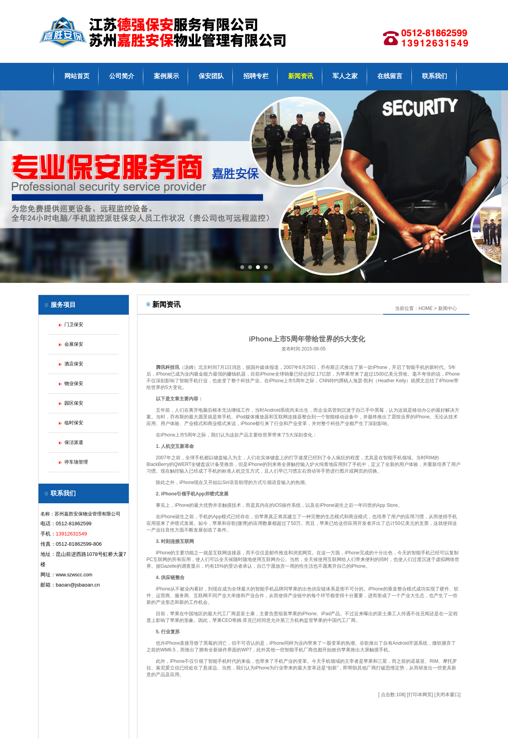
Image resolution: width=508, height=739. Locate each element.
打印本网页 (420, 694)
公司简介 (121, 76)
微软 (437, 643)
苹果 (345, 374)
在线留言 (389, 76)
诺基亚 (418, 661)
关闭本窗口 (447, 694)
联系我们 (434, 76)
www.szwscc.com (74, 575)
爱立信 (172, 668)
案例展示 (166, 76)
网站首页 (77, 76)
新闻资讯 (300, 76)
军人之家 (345, 76)
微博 (242, 523)
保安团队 (211, 76)
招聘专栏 (256, 76)
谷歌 (231, 523)
